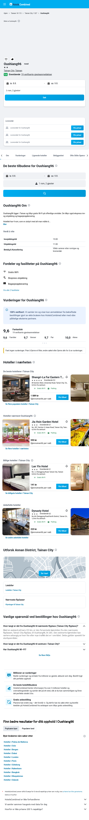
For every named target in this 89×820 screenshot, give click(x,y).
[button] (5, 4)
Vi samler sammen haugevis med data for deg (46, 804)
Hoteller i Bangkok (12, 772)
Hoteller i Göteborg (12, 765)
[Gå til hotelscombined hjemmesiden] (19, 4)
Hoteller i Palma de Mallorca (16, 742)
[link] (22, 404)
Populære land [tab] (28, 728)
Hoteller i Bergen (11, 749)
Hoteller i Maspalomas (13, 776)
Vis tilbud (62, 397)
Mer (5, 224)
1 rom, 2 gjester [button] (13, 90)
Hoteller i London (11, 757)
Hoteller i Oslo (10, 746)
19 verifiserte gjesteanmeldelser (36, 74)
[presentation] (19, 21)
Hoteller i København (13, 768)
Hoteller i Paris (10, 761)
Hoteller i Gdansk (11, 780)
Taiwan (13, 13)
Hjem (6, 13)
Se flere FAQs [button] (44, 655)
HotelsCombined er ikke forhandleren (46, 799)
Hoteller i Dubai (10, 753)
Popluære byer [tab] (11, 728)
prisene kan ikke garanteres (72, 791)
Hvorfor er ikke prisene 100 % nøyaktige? (46, 809)
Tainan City (29, 13)
